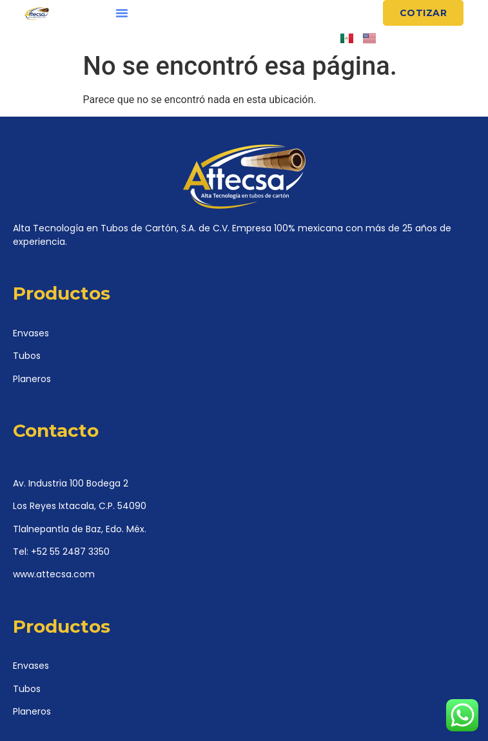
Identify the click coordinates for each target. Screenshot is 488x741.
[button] (122, 13)
